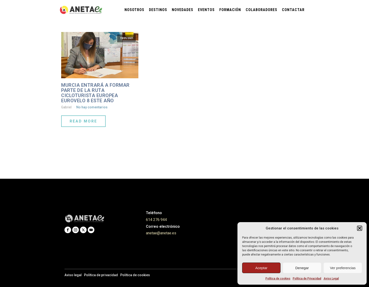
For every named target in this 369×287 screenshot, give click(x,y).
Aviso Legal (331, 278)
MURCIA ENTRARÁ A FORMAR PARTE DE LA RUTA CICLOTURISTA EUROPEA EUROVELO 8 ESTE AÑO (95, 93)
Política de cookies (277, 278)
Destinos (158, 10)
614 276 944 (156, 219)
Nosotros (134, 10)
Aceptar (261, 268)
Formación (230, 10)
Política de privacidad (101, 275)
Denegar (302, 268)
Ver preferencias (343, 268)
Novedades (182, 10)
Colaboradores (261, 10)
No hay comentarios (92, 107)
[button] (359, 228)
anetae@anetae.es (161, 233)
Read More (83, 121)
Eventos (206, 10)
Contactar (293, 10)
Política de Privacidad (307, 278)
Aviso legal (73, 275)
